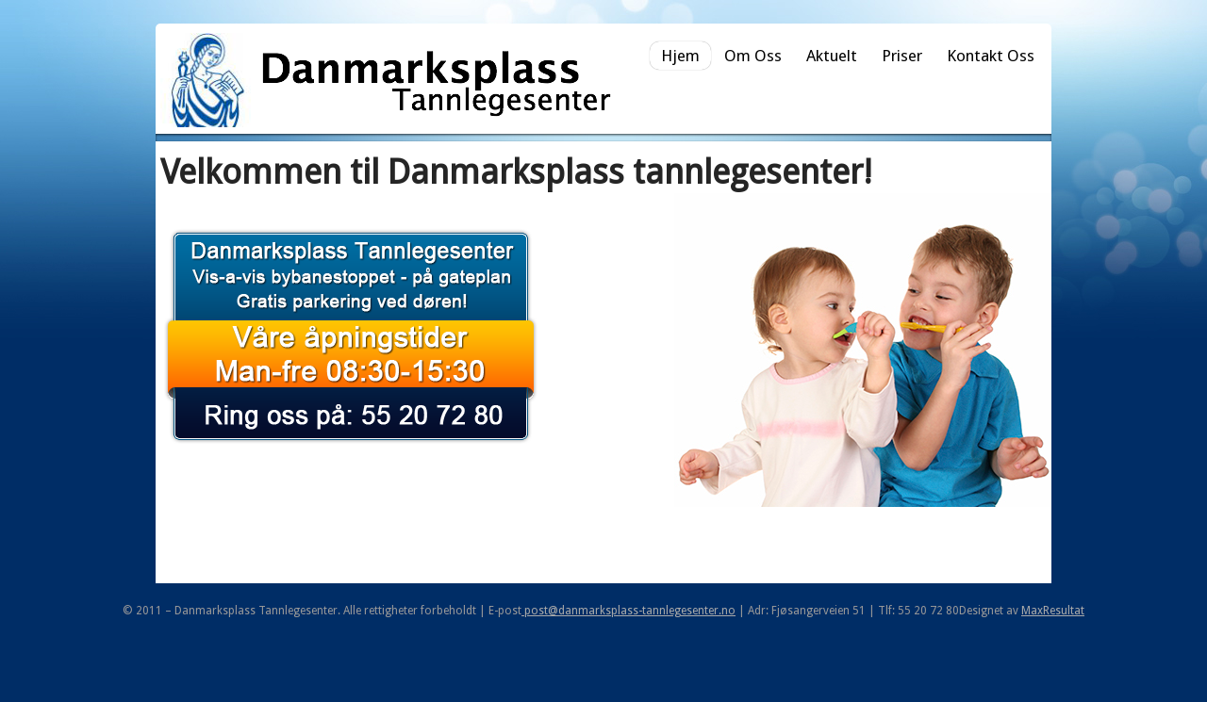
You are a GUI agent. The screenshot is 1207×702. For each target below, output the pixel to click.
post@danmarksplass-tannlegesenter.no (628, 610)
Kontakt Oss (990, 55)
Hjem (680, 55)
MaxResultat (1052, 610)
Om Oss (753, 55)
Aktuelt (831, 55)
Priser (902, 55)
